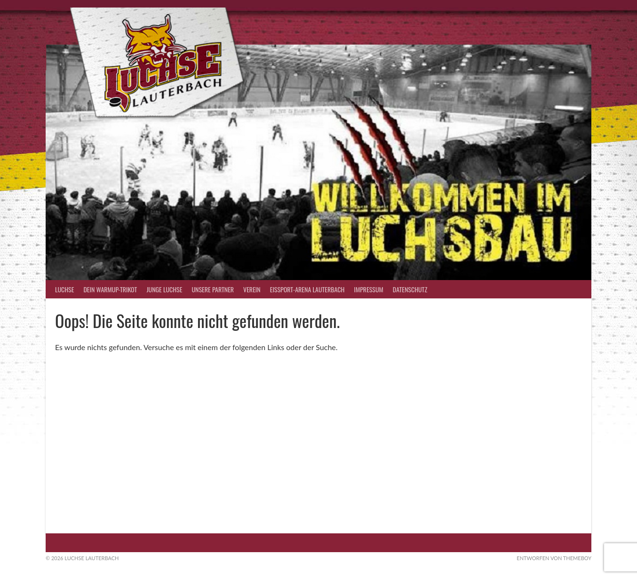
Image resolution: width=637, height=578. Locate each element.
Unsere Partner (212, 289)
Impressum (368, 289)
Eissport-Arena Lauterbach (307, 289)
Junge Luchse (164, 289)
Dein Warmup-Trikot (110, 289)
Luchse (64, 289)
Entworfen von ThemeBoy (554, 558)
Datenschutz (410, 289)
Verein (252, 289)
